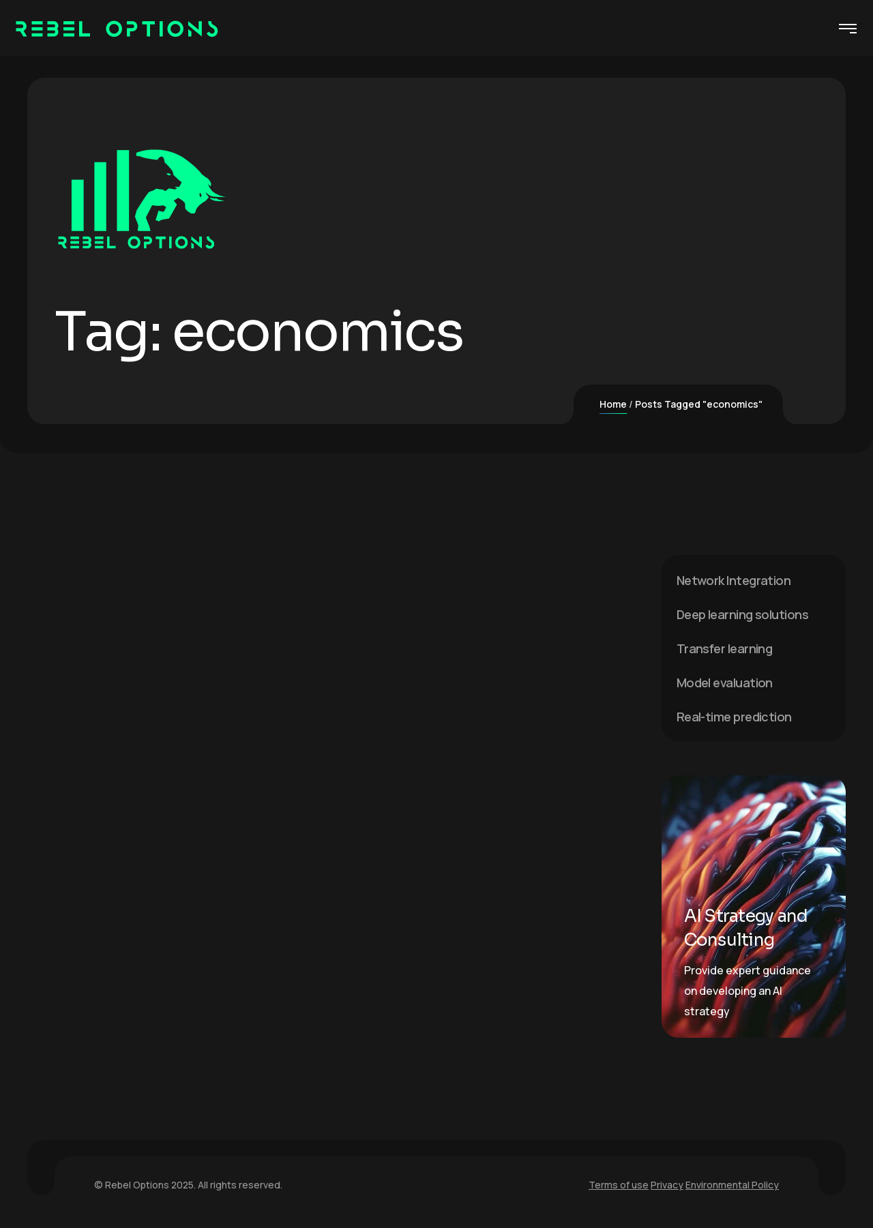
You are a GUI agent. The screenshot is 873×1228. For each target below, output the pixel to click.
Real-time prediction (734, 716)
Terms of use (619, 1184)
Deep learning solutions (743, 614)
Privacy (667, 1184)
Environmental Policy (732, 1184)
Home (613, 404)
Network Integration (734, 580)
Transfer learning (725, 648)
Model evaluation (725, 682)
